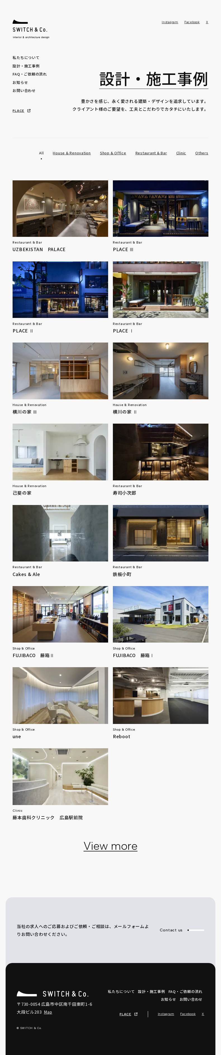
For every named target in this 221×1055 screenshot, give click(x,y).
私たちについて (26, 57)
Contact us (182, 930)
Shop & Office (113, 152)
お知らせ (20, 82)
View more (110, 845)
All (41, 152)
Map (48, 1012)
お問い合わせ (24, 90)
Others (201, 152)
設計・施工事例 (26, 66)
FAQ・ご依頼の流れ (30, 74)
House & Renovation (72, 152)
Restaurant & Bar (151, 152)
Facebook (192, 22)
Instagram (170, 22)
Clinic (181, 152)
